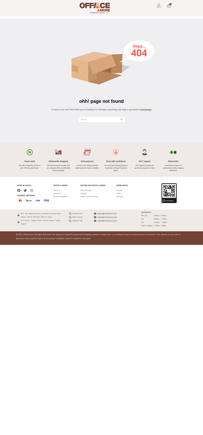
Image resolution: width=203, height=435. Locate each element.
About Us (56, 190)
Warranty (119, 196)
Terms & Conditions (60, 196)
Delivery (84, 193)
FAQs (118, 193)
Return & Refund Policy (89, 196)
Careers (119, 190)
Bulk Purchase (86, 190)
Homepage (146, 109)
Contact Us (57, 193)
